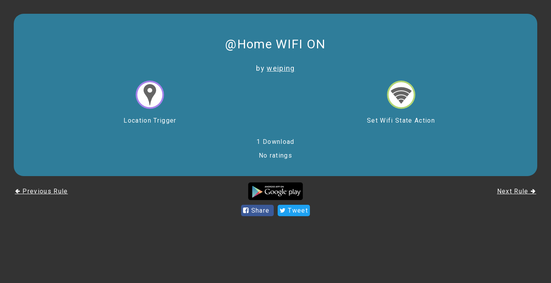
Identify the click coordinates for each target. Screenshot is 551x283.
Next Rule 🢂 (516, 191)
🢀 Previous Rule (41, 191)
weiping (281, 68)
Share (257, 210)
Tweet (294, 210)
